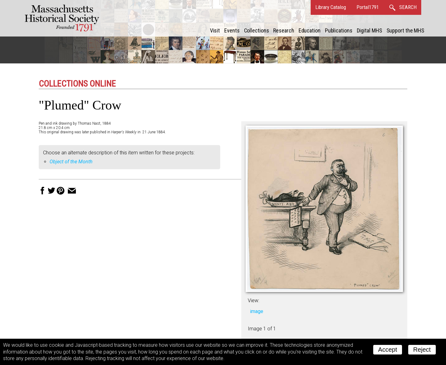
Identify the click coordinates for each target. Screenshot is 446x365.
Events (231, 30)
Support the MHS (406, 30)
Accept (387, 349)
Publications (338, 30)
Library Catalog (330, 7)
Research (283, 30)
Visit (215, 30)
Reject (422, 349)
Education (310, 30)
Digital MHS (369, 30)
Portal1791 (367, 7)
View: (253, 300)
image (256, 311)
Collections (256, 30)
